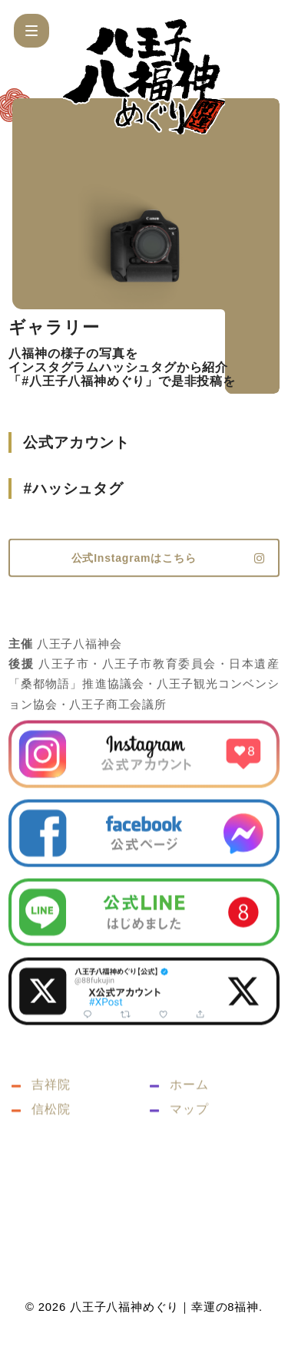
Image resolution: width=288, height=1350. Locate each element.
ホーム (189, 1114)
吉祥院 (50, 1114)
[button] (31, 30)
